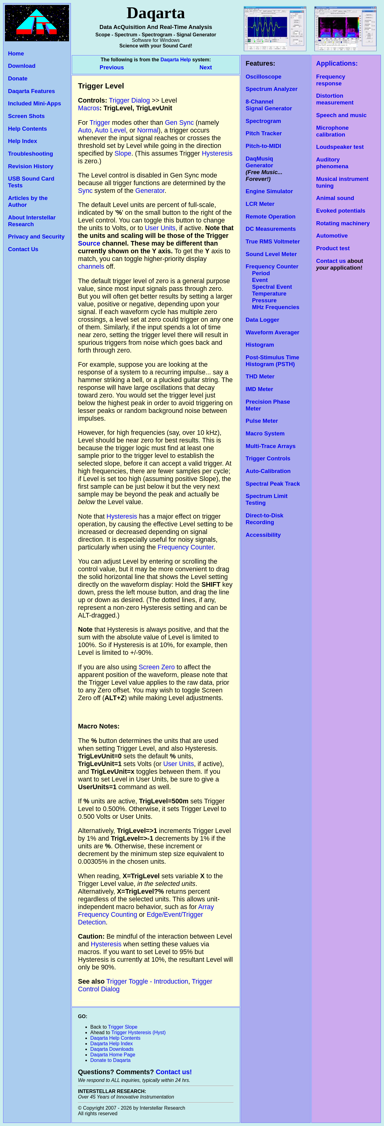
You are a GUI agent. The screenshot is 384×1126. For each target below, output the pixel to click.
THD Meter (260, 376)
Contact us (331, 261)
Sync (85, 190)
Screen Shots (26, 116)
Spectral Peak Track (273, 483)
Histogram (260, 344)
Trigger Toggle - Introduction (147, 981)
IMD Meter (259, 389)
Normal (147, 130)
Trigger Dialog (129, 100)
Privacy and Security (36, 236)
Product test (333, 248)
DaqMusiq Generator (259, 162)
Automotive (332, 235)
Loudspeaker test (340, 147)
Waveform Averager (272, 332)
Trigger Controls (268, 458)
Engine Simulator (269, 191)
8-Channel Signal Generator (269, 105)
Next (205, 67)
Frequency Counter (185, 547)
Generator (150, 190)
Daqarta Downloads (112, 1049)
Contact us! (174, 1072)
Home (16, 53)
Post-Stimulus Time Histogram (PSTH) (272, 360)
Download (21, 66)
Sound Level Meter (271, 254)
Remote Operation (271, 216)
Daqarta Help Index (111, 1043)
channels (91, 266)
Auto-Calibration (268, 471)
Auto (85, 130)
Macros (89, 108)
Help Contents (27, 128)
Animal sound (335, 198)
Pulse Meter (262, 421)
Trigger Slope (122, 1027)
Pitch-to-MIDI (263, 146)
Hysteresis (217, 153)
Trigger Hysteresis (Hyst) (138, 1032)
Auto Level (110, 130)
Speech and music (341, 115)
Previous (112, 67)
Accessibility (263, 535)
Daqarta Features (31, 91)
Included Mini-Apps (34, 103)
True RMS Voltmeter (273, 241)
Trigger (100, 122)
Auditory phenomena (332, 162)
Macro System (265, 433)
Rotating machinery (343, 223)
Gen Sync (179, 122)
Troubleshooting (30, 153)
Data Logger (262, 319)
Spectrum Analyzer (271, 89)
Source (89, 243)
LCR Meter (260, 204)
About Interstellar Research (31, 220)
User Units (160, 228)
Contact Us (23, 249)
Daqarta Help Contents (115, 1038)
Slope (123, 153)
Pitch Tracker (264, 133)
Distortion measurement (334, 99)
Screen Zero (157, 667)
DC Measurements (271, 229)
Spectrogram (263, 121)
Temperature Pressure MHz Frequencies (272, 300)
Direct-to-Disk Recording (264, 518)
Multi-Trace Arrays (271, 446)
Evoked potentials (341, 210)
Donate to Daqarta (110, 1060)
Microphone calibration (332, 131)
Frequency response (330, 80)
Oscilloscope (263, 76)
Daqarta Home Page (112, 1054)
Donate (17, 78)
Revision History (30, 166)
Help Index (22, 141)
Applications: (337, 63)
